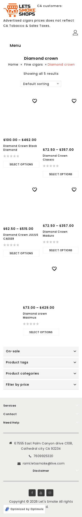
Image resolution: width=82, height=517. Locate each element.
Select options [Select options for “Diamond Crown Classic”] (60, 174)
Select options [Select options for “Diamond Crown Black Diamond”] (21, 164)
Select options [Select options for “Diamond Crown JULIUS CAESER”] (21, 253)
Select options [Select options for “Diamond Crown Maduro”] (60, 250)
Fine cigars (33, 64)
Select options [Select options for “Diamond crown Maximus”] (40, 332)
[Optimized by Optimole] (24, 509)
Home (13, 64)
